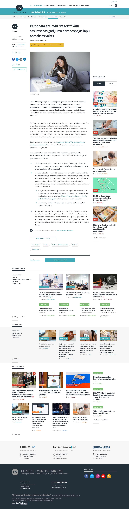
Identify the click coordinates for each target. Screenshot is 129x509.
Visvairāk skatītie (28, 456)
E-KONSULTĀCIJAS (78, 5)
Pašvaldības (100, 202)
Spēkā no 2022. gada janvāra (60, 244)
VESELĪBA (15, 277)
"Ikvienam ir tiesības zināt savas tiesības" (31, 495)
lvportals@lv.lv (61, 485)
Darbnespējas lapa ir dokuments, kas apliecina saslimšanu (47, 310)
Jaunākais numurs (101, 454)
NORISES (46, 5)
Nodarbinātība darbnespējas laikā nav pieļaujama (66, 310)
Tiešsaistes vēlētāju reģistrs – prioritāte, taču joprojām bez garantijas (50, 392)
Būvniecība (46, 348)
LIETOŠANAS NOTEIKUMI (28, 484)
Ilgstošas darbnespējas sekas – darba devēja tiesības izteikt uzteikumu (108, 310)
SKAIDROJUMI (38, 5)
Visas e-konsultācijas (102, 420)
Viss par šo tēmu (19, 317)
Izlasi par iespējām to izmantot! (65, 230)
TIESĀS (70, 5)
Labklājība (105, 173)
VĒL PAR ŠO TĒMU (18, 268)
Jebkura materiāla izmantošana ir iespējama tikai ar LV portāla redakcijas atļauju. (37, 498)
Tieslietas (99, 116)
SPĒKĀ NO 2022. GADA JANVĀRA (21, 279)
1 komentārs (35, 260)
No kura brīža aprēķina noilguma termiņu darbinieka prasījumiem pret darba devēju (105, 294)
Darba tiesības (20, 46)
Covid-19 (74, 244)
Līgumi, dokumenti (103, 147)
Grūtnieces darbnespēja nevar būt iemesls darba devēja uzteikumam (87, 310)
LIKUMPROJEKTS (17, 333)
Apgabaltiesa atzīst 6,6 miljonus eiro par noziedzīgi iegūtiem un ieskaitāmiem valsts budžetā (105, 111)
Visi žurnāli (99, 458)
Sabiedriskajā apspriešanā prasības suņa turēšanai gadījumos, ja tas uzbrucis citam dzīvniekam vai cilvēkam (88, 348)
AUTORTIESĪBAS (25, 488)
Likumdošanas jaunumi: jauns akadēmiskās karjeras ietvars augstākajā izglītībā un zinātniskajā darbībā (107, 348)
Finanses (99, 401)
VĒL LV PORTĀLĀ (18, 366)
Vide (90, 354)
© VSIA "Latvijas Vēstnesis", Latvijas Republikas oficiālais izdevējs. (32, 500)
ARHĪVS (87, 5)
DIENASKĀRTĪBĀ (61, 5)
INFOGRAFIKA (16, 331)
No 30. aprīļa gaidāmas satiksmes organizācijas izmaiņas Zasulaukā (102, 198)
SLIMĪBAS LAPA (16, 284)
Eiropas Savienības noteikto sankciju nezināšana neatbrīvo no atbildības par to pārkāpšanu (78, 392)
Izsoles (58, 456)
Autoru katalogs (101, 456)
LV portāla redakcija (59, 482)
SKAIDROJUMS (16, 335)
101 (49, 238)
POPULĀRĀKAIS (99, 77)
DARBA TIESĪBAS (17, 275)
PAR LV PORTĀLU (25, 482)
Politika (45, 397)
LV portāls (15, 31)
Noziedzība (65, 430)
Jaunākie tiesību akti (29, 454)
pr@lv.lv (64, 487)
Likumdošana (100, 233)
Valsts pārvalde (20, 399)
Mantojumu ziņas (61, 458)
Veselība (46, 244)
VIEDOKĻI (53, 5)
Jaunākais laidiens (62, 454)
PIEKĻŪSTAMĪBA (25, 486)
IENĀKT (115, 1)
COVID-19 (15, 281)
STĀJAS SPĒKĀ (16, 337)
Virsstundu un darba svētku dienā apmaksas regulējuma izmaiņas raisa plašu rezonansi (50, 294)
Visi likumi (26, 458)
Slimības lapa (35, 249)
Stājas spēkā (21, 44)
